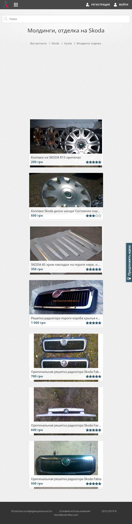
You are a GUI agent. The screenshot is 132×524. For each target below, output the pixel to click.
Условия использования (74, 511)
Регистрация (100, 4)
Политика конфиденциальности (31, 511)
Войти (123, 4)
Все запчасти (38, 43)
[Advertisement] (66, 81)
